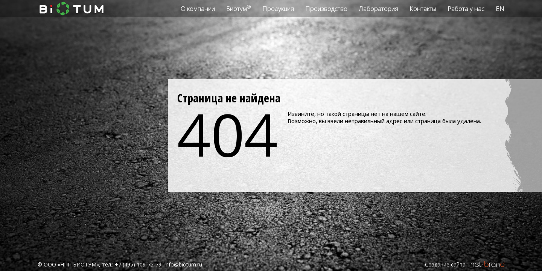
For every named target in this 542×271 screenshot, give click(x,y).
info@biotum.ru (183, 264)
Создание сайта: (446, 264)
